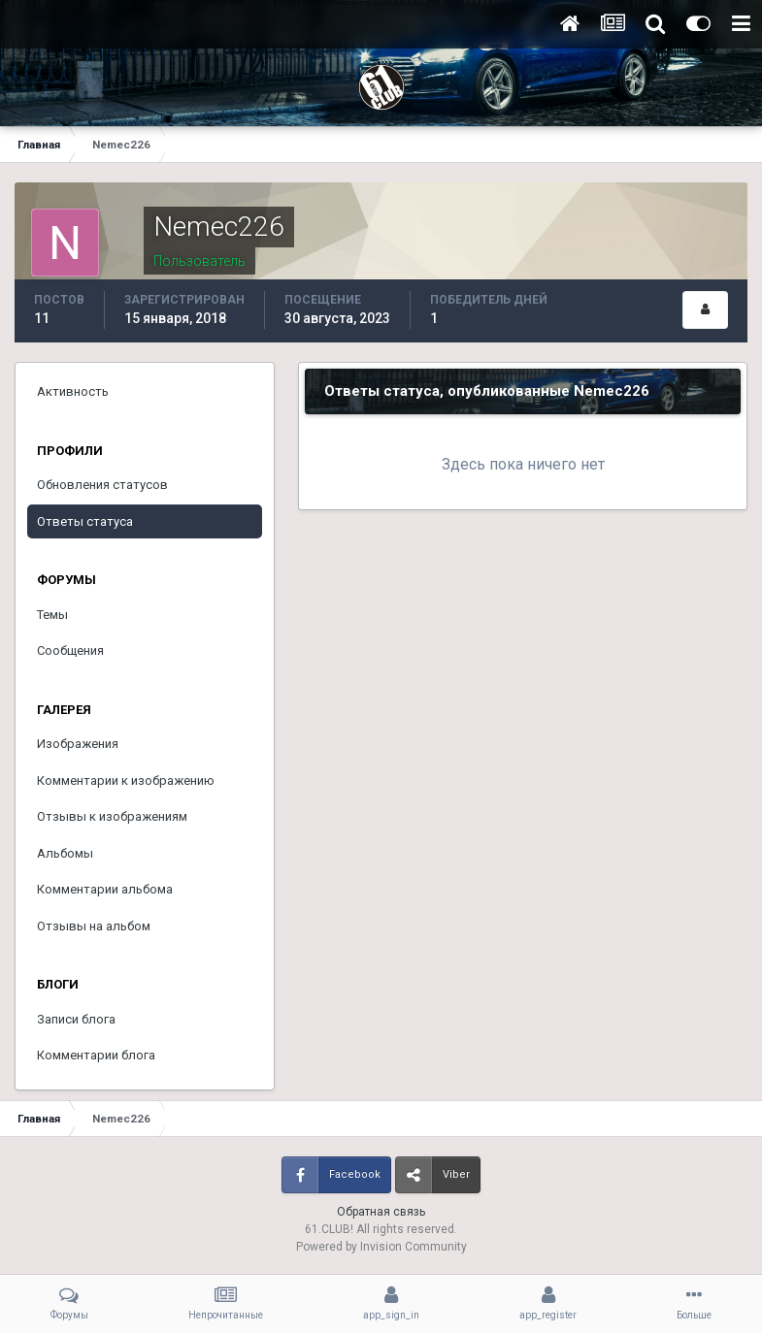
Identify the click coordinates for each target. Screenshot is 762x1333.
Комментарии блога (96, 1055)
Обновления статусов (102, 484)
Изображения (77, 743)
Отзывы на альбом (93, 926)
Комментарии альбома (105, 889)
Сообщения (70, 650)
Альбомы (65, 853)
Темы (52, 614)
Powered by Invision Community (381, 1246)
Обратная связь (381, 1212)
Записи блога (76, 1019)
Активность (73, 391)
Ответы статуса (85, 521)
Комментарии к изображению (126, 780)
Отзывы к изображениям (112, 816)
